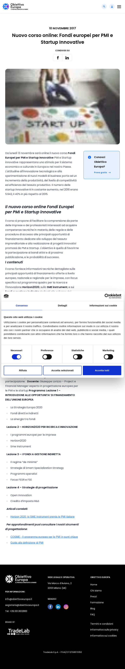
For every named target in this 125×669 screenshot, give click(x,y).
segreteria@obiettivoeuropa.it (22, 605)
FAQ (92, 614)
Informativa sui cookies (103, 635)
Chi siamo (96, 590)
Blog (92, 608)
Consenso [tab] (22, 305)
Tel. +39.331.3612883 (16, 611)
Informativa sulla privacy (104, 629)
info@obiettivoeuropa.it (18, 599)
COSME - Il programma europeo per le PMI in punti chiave (44, 536)
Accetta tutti (102, 370)
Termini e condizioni (101, 623)
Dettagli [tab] (62, 305)
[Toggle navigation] (119, 6)
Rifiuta (23, 370)
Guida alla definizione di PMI (26, 542)
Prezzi (93, 596)
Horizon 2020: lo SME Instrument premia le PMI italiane (42, 516)
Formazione (97, 602)
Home (93, 584)
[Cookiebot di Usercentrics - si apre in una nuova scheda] (107, 296)
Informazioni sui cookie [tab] (103, 305)
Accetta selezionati (62, 370)
